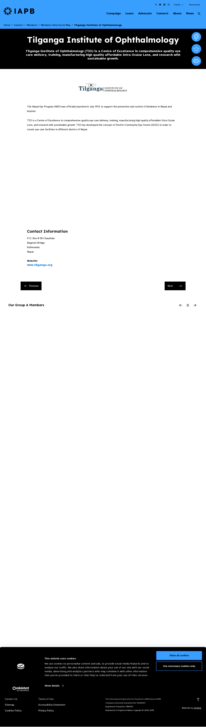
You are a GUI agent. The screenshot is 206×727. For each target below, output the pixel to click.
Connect (160, 13)
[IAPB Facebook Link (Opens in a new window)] (160, 4)
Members (32, 25)
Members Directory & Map (55, 25)
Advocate (142, 13)
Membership (194, 5)
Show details (52, 717)
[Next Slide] (194, 305)
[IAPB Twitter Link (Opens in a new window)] (155, 4)
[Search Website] (199, 14)
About (175, 13)
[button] (178, 4)
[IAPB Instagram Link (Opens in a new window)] (168, 4)
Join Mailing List (185, 673)
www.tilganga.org (39, 265)
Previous (31, 286)
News (189, 13)
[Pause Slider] (187, 305)
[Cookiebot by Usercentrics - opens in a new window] (21, 720)
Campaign (109, 13)
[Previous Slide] (180, 305)
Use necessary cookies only (179, 697)
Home (7, 25)
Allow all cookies (179, 687)
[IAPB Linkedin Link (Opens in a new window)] (164, 4)
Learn (126, 13)
